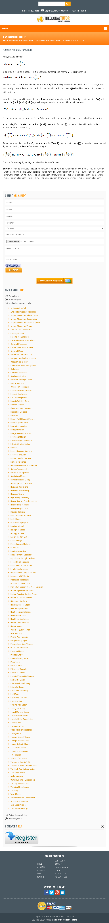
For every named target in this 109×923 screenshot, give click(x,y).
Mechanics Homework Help (48, 40)
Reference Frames (17, 673)
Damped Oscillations (18, 394)
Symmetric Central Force (20, 744)
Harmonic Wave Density (19, 490)
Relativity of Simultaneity (20, 683)
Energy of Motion (17, 430)
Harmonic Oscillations (19, 487)
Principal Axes (16, 665)
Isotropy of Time (17, 533)
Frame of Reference (18, 462)
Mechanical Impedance (19, 580)
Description (54, 250)
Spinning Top (15, 723)
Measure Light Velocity (19, 576)
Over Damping (16, 633)
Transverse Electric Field (20, 762)
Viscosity (14, 790)
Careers (40, 870)
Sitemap (58, 864)
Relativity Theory (17, 687)
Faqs (39, 874)
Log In (83, 10)
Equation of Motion (18, 437)
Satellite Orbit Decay (18, 705)
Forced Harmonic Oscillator (21, 451)
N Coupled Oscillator (18, 601)
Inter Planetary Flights (19, 522)
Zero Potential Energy (18, 808)
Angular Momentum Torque (21, 326)
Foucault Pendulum (18, 455)
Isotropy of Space (17, 530)
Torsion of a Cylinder (18, 758)
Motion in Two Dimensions (21, 597)
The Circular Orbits (18, 748)
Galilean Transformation (19, 469)
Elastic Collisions (17, 405)
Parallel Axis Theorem (19, 637)
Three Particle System (19, 751)
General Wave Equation (19, 472)
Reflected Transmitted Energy (22, 676)
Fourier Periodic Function (20, 458)
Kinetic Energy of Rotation (20, 544)
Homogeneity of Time (18, 508)
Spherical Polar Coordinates (21, 719)
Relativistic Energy (17, 680)
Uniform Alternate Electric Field (22, 780)
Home (5, 40)
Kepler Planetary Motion (19, 537)
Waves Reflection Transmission (22, 798)
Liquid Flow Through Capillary (22, 558)
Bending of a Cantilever (19, 337)
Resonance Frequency (19, 690)
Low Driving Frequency (19, 569)
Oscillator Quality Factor (20, 630)
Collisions (14, 369)
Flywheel (13, 447)
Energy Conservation (18, 426)
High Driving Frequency (19, 497)
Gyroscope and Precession (21, 483)
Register (75, 10)
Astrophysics (14, 296)
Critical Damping (17, 383)
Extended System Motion (20, 444)
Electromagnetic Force (19, 422)
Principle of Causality (18, 669)
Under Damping (16, 776)
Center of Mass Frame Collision (23, 340)
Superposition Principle (19, 740)
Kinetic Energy (16, 540)
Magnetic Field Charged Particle (23, 572)
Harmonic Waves (17, 494)
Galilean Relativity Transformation (23, 465)
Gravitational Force (18, 476)
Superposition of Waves (20, 737)
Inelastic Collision (17, 512)
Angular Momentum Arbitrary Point (24, 315)
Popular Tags (61, 877)
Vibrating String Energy (19, 787)
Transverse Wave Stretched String (24, 765)
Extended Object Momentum (21, 440)
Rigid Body (14, 694)
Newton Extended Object (20, 605)
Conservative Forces (18, 372)
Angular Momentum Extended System (25, 322)
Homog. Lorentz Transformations (23, 501)
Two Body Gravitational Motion (22, 769)
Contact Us (60, 861)
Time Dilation (15, 755)
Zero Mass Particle (17, 805)
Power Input (15, 662)
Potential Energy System (19, 658)
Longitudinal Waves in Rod (21, 565)
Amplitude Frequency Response (23, 312)
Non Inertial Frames (18, 615)
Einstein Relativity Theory (20, 401)
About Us (41, 867)
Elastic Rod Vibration (18, 412)
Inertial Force (15, 519)
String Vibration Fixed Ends (21, 730)
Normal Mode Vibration (19, 622)
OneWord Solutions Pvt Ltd (64, 919)
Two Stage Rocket (17, 773)
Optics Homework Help (18, 815)
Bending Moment (17, 333)
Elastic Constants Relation (20, 408)
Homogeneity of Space (19, 505)
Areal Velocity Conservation (21, 330)
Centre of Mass (16, 351)
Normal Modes (16, 626)
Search (40, 877)
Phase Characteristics (19, 648)
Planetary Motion (17, 651)
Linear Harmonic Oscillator (20, 555)
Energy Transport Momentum (22, 433)
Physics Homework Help (22, 40)
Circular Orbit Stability (19, 362)
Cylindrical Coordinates (19, 387)
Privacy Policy (61, 867)
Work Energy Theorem (19, 801)
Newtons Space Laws (19, 608)
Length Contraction (18, 551)
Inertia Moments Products (20, 515)
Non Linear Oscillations (19, 619)
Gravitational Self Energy (20, 480)
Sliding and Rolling (17, 708)
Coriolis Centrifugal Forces (21, 380)
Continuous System (18, 376)
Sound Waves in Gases (19, 712)
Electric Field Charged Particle (22, 419)
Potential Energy (16, 655)
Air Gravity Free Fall (18, 308)
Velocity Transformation (19, 783)
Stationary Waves (17, 726)
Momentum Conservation (20, 583)
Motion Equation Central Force (22, 590)
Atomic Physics (15, 299)
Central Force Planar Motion (21, 347)
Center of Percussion (18, 344)
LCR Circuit (15, 547)
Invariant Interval (17, 526)
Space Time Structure (19, 715)
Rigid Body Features (18, 698)
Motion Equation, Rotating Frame (23, 594)
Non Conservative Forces (20, 612)
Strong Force (15, 733)
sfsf (22, 838)
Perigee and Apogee (18, 640)
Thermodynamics (15, 819)
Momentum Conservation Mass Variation (26, 587)
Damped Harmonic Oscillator (21, 390)
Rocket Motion (16, 701)
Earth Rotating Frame (18, 397)
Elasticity (14, 415)
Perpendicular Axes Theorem (21, 644)
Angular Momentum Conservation (23, 319)
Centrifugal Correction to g (21, 355)
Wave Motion (15, 794)
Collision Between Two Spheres (23, 365)
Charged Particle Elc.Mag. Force (23, 358)
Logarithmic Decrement (19, 562)
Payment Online (54, 281)
